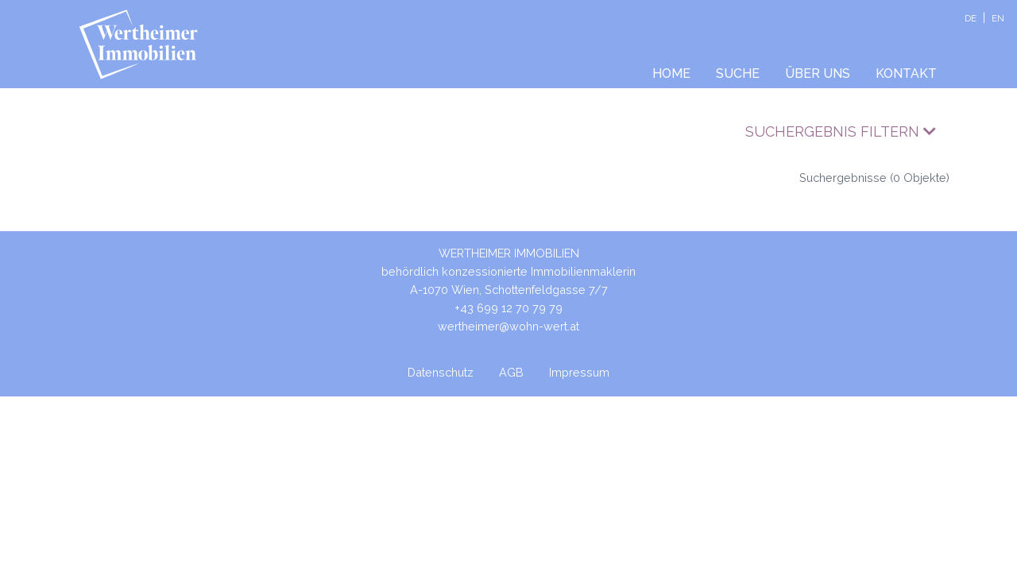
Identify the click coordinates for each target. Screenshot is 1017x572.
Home (671, 73)
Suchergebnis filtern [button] (840, 131)
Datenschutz (441, 372)
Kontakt (906, 73)
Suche (738, 73)
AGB (511, 372)
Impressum (579, 372)
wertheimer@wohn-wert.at (508, 326)
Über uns (817, 73)
